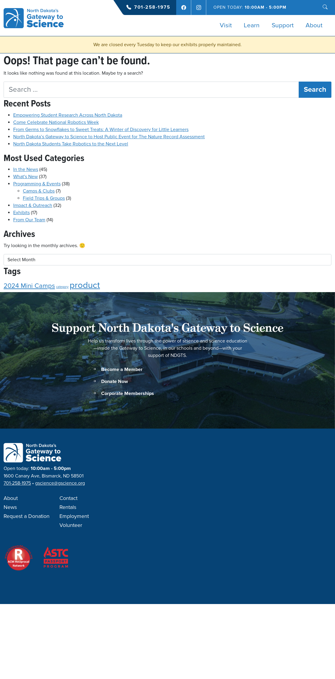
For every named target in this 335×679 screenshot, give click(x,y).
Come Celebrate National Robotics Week (56, 122)
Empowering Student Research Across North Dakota (67, 115)
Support (283, 25)
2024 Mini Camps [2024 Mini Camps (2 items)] (29, 286)
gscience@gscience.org (60, 483)
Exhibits (21, 213)
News (10, 507)
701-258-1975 (152, 7)
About (314, 25)
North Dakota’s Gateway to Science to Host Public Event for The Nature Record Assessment (109, 137)
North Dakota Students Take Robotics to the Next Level (70, 144)
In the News (25, 169)
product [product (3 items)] (85, 285)
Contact (68, 498)
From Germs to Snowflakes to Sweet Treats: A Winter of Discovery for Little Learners (101, 130)
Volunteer (70, 525)
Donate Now (110, 381)
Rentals (67, 507)
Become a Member (117, 369)
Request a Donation (27, 516)
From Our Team (29, 220)
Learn (252, 25)
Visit (226, 25)
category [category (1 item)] (62, 287)
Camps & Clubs (39, 191)
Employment (74, 516)
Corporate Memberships (123, 393)
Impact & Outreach (32, 205)
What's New (25, 177)
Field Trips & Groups (44, 198)
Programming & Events (37, 184)
